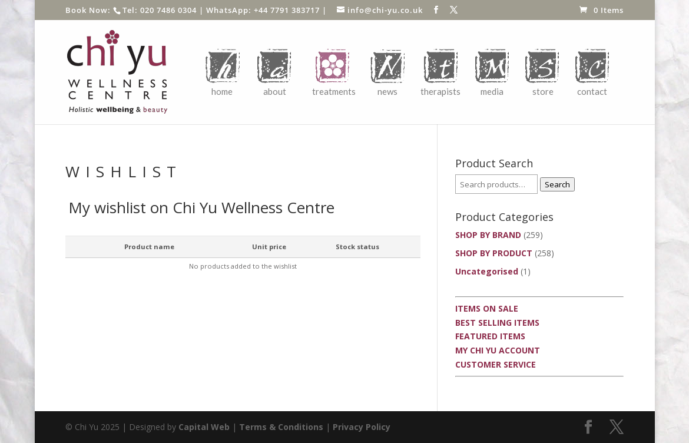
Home (222, 91)
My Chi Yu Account (497, 350)
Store (543, 91)
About (274, 91)
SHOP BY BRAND (488, 234)
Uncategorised (486, 271)
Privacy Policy (361, 426)
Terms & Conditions (281, 426)
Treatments (334, 91)
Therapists (440, 91)
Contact (592, 91)
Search (557, 184)
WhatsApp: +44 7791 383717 (263, 10)
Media (492, 91)
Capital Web (204, 426)
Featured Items (490, 336)
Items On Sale (486, 308)
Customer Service (495, 364)
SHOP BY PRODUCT (493, 253)
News (387, 91)
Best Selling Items (497, 322)
